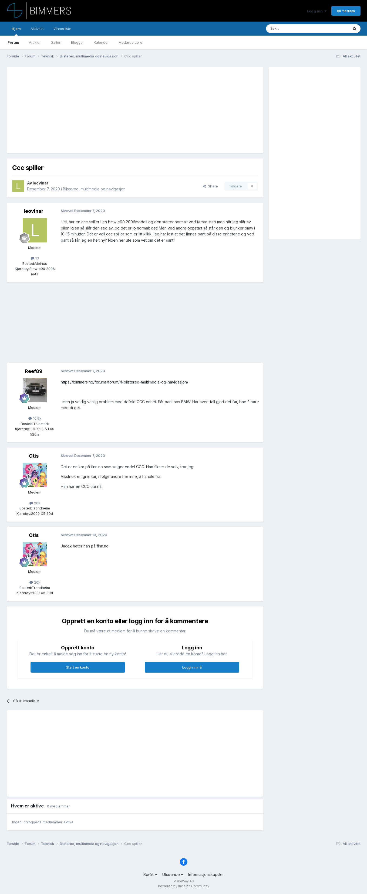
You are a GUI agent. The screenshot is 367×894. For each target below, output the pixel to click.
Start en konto (77, 667)
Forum (13, 42)
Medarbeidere (130, 42)
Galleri (55, 42)
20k (34, 503)
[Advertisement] (110, 110)
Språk (150, 874)
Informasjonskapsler (206, 874)
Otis (34, 456)
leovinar (40, 183)
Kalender (101, 42)
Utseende (172, 874)
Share (210, 186)
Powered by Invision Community (183, 886)
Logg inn (316, 11)
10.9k (34, 418)
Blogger (77, 42)
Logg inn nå (192, 667)
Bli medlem (346, 11)
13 (35, 258)
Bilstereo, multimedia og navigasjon (94, 189)
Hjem (16, 31)
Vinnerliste (62, 28)
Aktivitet (37, 28)
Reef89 (33, 371)
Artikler (35, 42)
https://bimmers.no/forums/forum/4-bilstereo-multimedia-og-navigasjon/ (124, 382)
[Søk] (291, 28)
